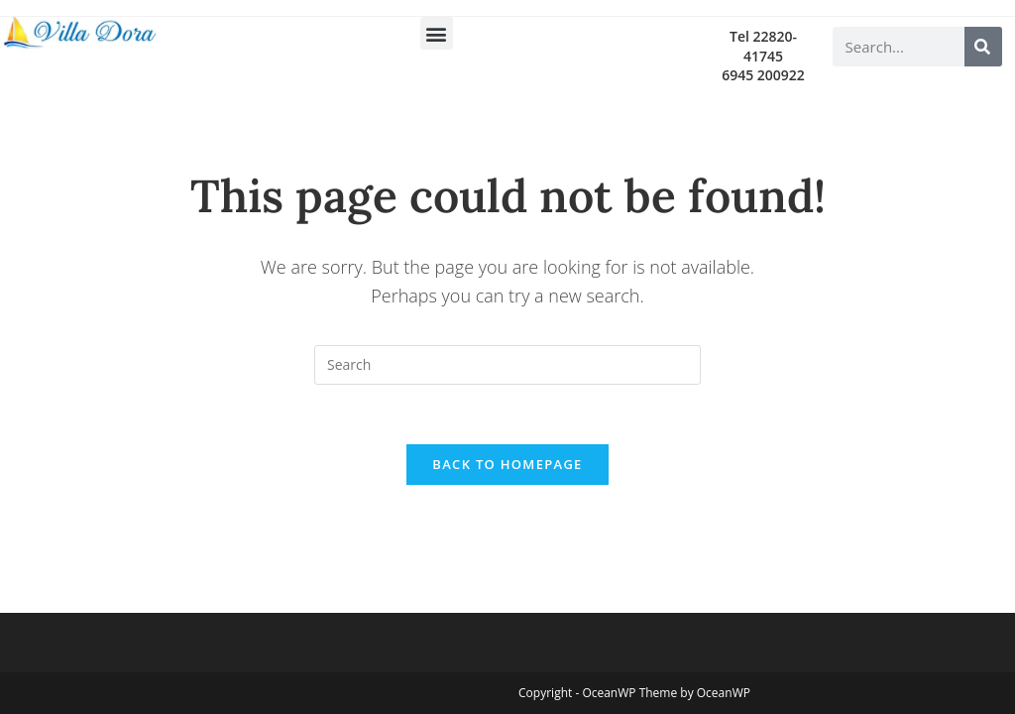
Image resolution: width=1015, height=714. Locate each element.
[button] (436, 33)
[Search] (983, 46)
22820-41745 (770, 46)
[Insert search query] (507, 365)
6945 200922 (763, 74)
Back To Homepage (507, 464)
